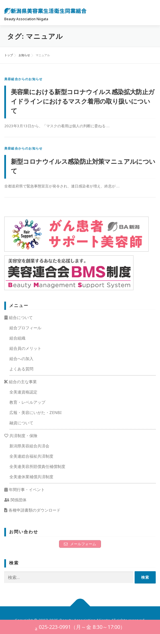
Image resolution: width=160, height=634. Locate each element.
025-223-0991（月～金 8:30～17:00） (80, 627)
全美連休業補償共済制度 (31, 476)
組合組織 (17, 338)
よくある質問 (21, 368)
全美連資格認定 (23, 392)
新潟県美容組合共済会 (29, 446)
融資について (21, 422)
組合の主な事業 (20, 381)
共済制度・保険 (20, 435)
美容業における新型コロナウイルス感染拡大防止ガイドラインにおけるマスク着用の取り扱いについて (83, 101)
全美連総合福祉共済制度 (31, 456)
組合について (18, 317)
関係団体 (15, 499)
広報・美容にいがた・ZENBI (35, 412)
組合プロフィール (25, 327)
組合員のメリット (25, 348)
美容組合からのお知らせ (23, 79)
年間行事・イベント (24, 489)
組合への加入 (21, 358)
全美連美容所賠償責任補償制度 (37, 466)
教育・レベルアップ (27, 402)
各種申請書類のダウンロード (32, 510)
